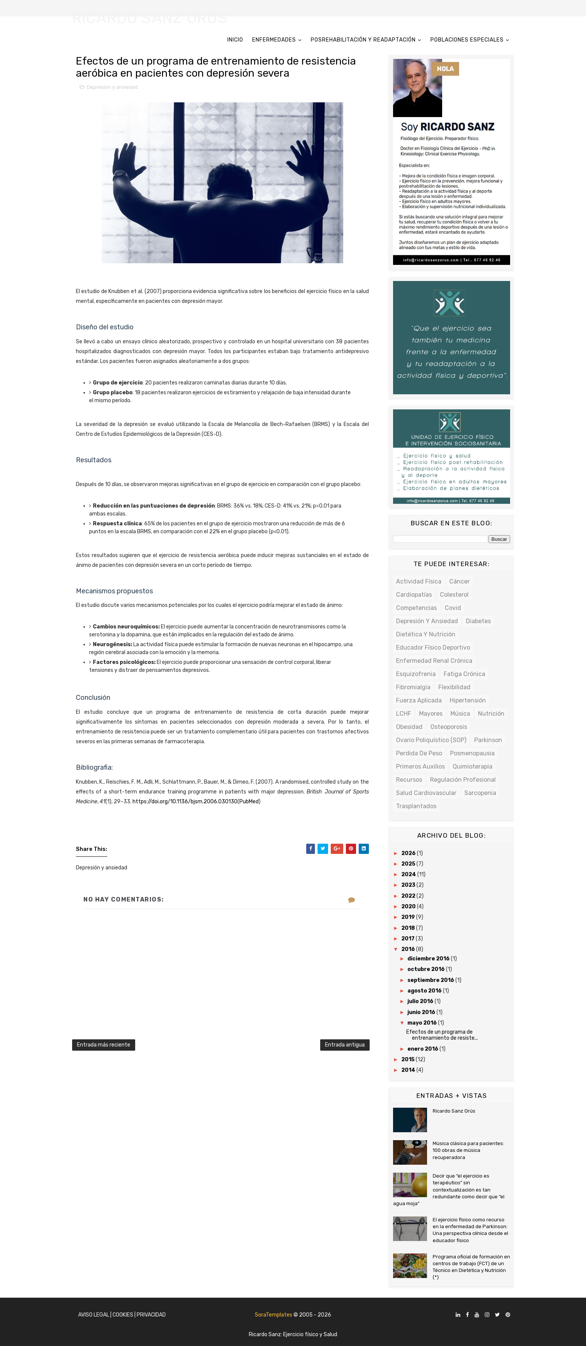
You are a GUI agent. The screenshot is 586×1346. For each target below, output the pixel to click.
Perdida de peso (419, 753)
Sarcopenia (480, 792)
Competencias (416, 607)
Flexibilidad (454, 687)
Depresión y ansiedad (112, 87)
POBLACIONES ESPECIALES (467, 40)
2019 (408, 917)
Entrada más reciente (103, 1045)
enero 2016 (423, 1049)
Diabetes (478, 621)
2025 (408, 864)
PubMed (249, 801)
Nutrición (491, 713)
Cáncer (459, 581)
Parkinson (488, 740)
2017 (408, 938)
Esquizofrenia (416, 674)
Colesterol (454, 594)
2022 (408, 896)
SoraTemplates (273, 1315)
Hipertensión (468, 700)
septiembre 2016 (431, 980)
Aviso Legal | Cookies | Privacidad (122, 1315)
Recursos (409, 779)
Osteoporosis (448, 726)
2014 (408, 1070)
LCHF (403, 713)
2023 (408, 885)
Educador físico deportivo (433, 647)
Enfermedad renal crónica (434, 660)
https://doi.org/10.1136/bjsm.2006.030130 (185, 801)
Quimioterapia (472, 766)
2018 (408, 928)
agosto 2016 (425, 991)
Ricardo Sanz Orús (454, 1111)
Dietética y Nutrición (425, 634)
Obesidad (409, 726)
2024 (409, 874)
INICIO (235, 40)
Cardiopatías (414, 594)
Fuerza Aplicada (419, 700)
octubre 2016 (426, 969)
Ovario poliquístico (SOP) (431, 740)
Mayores (431, 713)
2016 (408, 949)
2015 (408, 1059)
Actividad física (418, 581)
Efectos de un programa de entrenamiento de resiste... (442, 1035)
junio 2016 (421, 1012)
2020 (409, 906)
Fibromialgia (413, 687)
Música (460, 713)
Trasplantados (416, 806)
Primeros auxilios (420, 766)
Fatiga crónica (464, 674)
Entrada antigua (345, 1045)
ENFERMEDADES (274, 40)
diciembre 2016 (429, 958)
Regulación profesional (463, 779)
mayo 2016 (422, 1023)
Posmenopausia (472, 753)
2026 (409, 853)
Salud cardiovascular (426, 792)
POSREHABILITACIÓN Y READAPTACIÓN (363, 40)
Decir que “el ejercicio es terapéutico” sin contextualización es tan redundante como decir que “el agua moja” (448, 1189)
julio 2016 (421, 1001)
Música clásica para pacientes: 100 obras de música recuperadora (468, 1150)
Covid (453, 607)
